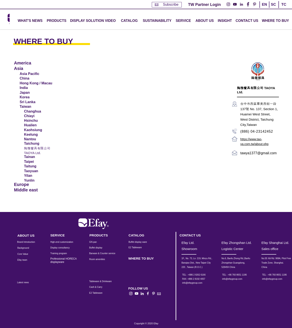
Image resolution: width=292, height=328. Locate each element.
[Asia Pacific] (35, 73)
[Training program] (61, 253)
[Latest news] (27, 282)
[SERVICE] (62, 235)
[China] (35, 78)
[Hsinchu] (36, 120)
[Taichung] (35, 143)
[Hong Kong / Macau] (37, 83)
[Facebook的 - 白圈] (248, 4)
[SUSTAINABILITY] (157, 21)
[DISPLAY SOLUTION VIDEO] (93, 21)
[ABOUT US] (204, 21)
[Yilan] (36, 175)
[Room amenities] (99, 259)
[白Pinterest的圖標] (153, 293)
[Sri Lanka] (35, 102)
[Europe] (29, 184)
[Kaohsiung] (35, 130)
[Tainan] (36, 157)
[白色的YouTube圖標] (136, 293)
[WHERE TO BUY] (275, 21)
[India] (35, 87)
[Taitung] (36, 166)
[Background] (26, 248)
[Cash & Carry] (98, 287)
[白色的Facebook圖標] (148, 293)
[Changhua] (35, 111)
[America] (29, 63)
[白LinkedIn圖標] (142, 293)
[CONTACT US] (247, 21)
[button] (56, 21)
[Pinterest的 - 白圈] (254, 4)
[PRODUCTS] (101, 235)
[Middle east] (29, 190)
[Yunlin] (36, 180)
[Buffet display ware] (141, 242)
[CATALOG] (129, 21)
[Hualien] (36, 125)
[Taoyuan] (36, 171)
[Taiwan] (35, 106)
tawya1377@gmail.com (258, 153)
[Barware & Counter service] (107, 253)
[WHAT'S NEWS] (30, 21)
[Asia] (29, 68)
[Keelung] (35, 134)
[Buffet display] (99, 248)
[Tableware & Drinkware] (104, 281)
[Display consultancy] (62, 248)
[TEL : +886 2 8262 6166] (199, 275)
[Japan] (35, 92)
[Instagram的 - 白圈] (228, 4)
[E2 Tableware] (141, 247)
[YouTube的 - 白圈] (235, 4)
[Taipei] (36, 161)
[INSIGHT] (225, 21)
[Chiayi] (35, 116)
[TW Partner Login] (204, 4)
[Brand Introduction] (29, 242)
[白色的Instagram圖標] (131, 293)
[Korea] (35, 97)
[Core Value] (26, 254)
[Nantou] (35, 139)
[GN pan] (99, 242)
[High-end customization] (64, 242)
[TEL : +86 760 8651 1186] (239, 275)
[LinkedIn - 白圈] (241, 4)
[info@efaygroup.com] (196, 283)
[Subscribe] (167, 4)
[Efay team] (26, 260)
